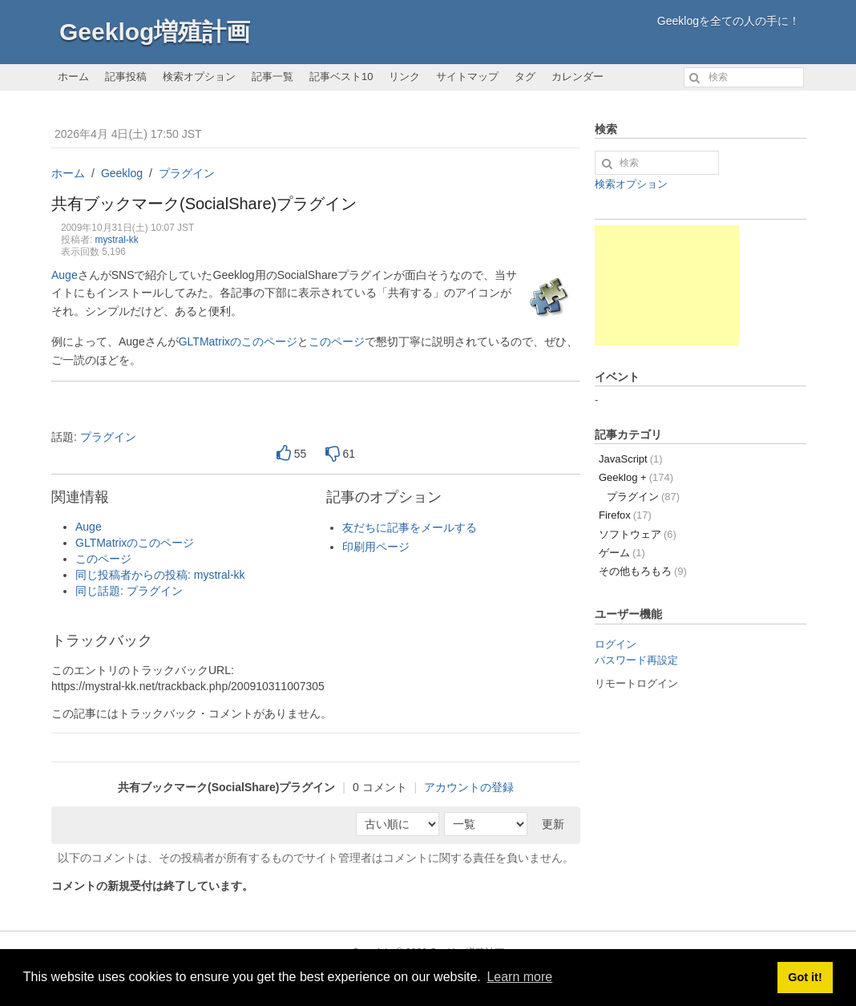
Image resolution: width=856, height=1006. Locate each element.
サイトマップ (467, 77)
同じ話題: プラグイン (129, 590)
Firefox (625, 515)
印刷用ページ (376, 546)
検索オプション (199, 77)
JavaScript (631, 459)
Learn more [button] (519, 977)
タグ (525, 77)
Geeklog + (636, 477)
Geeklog (122, 173)
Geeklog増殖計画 (154, 31)
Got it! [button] (805, 977)
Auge (64, 275)
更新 (553, 824)
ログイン (615, 644)
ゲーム (622, 553)
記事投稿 (126, 77)
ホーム (73, 77)
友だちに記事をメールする (409, 527)
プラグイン (187, 173)
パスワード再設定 (636, 660)
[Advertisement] (667, 285)
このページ (337, 341)
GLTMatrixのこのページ (238, 341)
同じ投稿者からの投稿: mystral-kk (160, 574)
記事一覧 (272, 77)
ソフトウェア (637, 534)
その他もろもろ (643, 571)
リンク (404, 77)
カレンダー (577, 77)
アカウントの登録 (469, 787)
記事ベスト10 (341, 77)
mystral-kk (117, 239)
